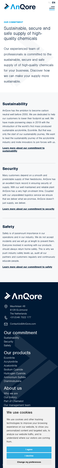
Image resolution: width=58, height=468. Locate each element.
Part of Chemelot (14, 401)
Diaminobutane (12, 381)
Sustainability (11, 337)
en (53, 2)
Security (8, 341)
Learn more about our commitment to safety (27, 266)
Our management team (17, 405)
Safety (7, 345)
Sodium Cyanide (13, 369)
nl (49, 2)
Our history (10, 397)
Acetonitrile (10, 365)
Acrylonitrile (11, 361)
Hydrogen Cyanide (15, 373)
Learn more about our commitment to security (28, 208)
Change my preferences (29, 462)
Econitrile (9, 357)
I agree (29, 449)
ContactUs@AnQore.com (23, 323)
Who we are (11, 393)
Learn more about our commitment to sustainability (23, 149)
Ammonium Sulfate (15, 377)
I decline (29, 455)
